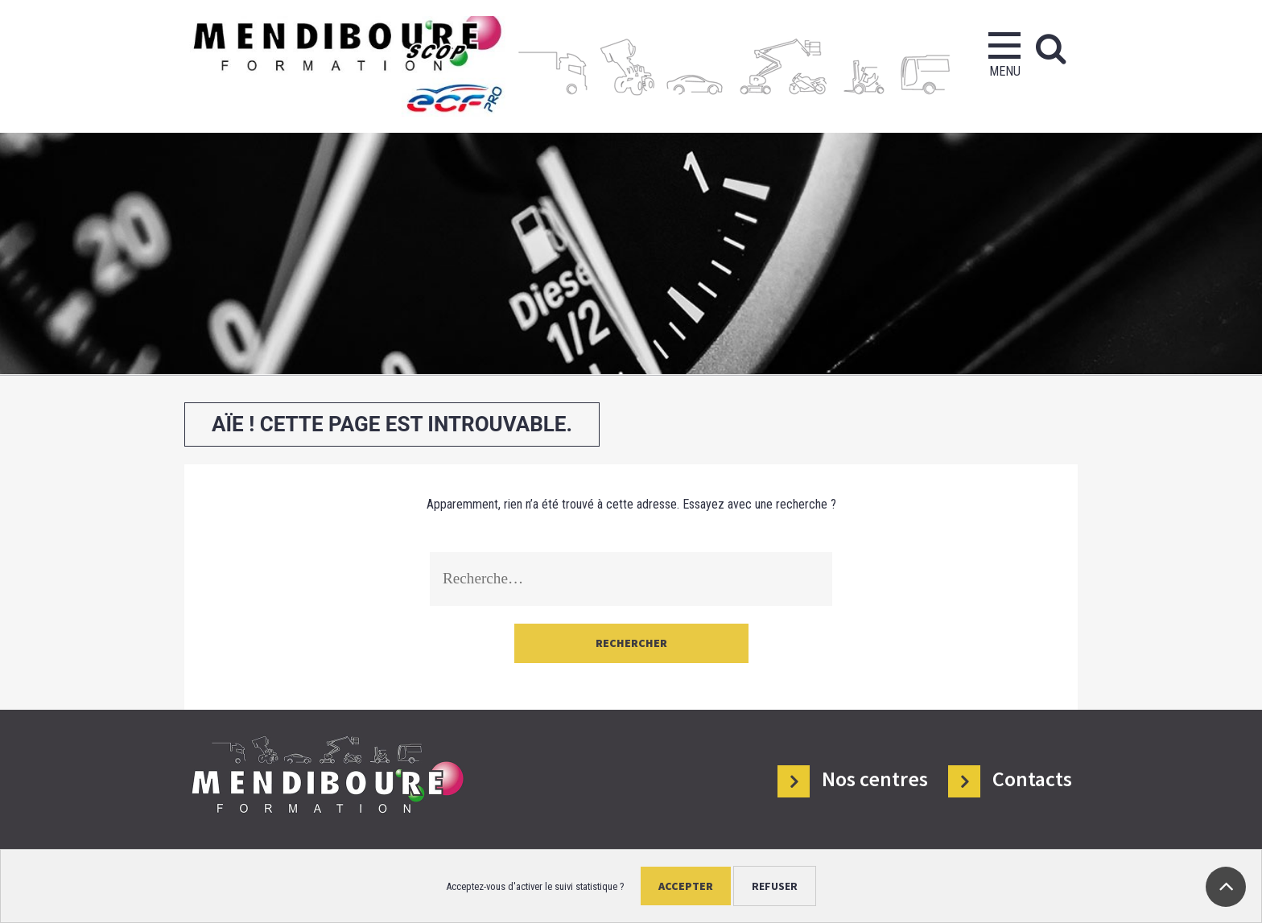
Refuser (775, 886)
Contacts (1032, 779)
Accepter (685, 886)
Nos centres (875, 779)
